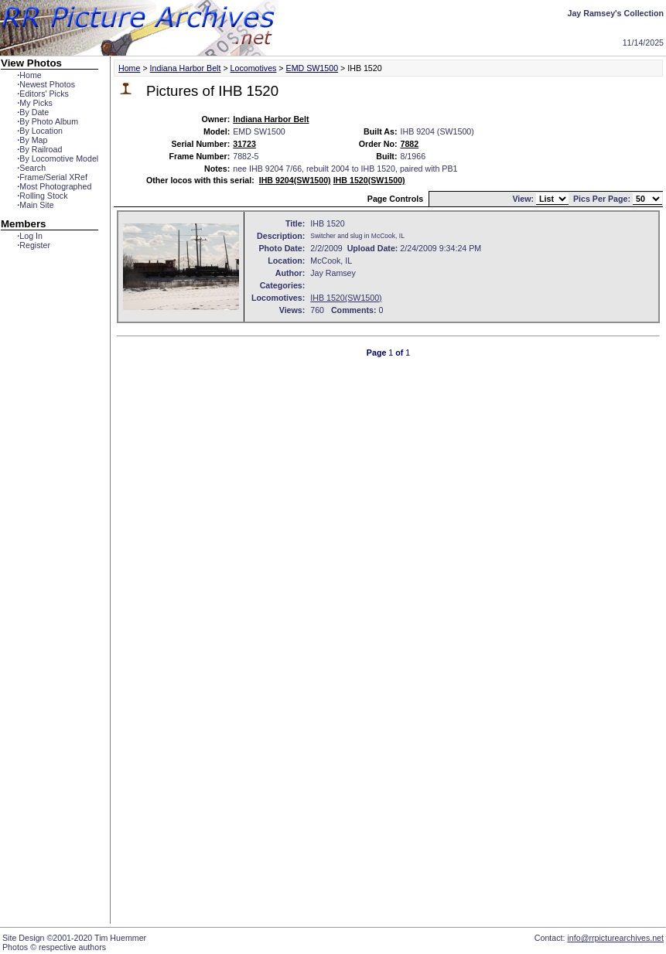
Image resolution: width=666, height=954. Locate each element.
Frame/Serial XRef (52, 177)
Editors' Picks (43, 93)
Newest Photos (46, 84)
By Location (40, 130)
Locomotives (254, 68)
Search (31, 167)
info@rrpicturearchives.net (615, 937)
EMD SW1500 (312, 68)
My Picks (35, 102)
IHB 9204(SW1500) (295, 180)
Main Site (35, 205)
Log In (30, 235)
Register (33, 245)
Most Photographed (54, 186)
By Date (33, 112)
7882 (409, 143)
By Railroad (39, 149)
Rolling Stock (42, 195)
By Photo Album (47, 121)
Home (29, 75)
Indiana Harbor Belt (185, 68)
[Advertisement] (49, 531)
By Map (32, 140)
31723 (244, 143)
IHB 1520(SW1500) (369, 180)
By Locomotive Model (57, 158)
